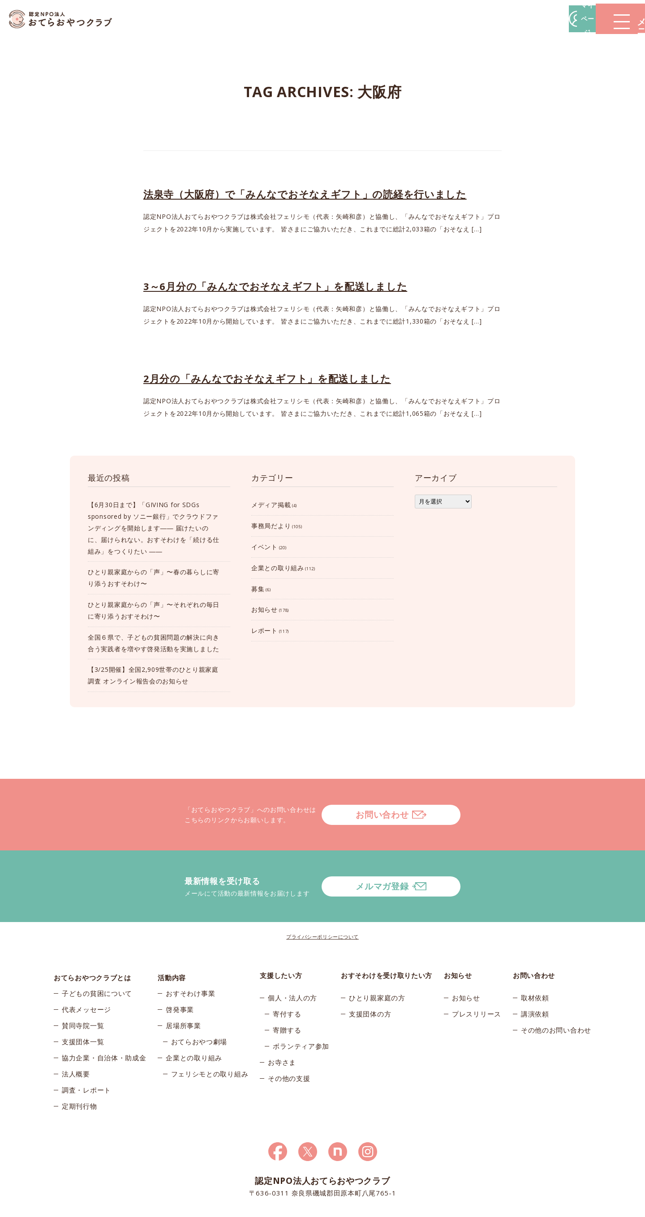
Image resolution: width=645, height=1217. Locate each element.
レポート (264, 630)
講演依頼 (535, 978)
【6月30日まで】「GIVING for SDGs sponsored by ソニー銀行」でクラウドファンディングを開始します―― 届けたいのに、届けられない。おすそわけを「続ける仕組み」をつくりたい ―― (153, 527)
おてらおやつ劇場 (199, 1010)
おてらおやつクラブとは (92, 939)
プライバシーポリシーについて (322, 900)
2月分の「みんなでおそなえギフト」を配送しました (267, 378)
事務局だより (271, 525)
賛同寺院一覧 (83, 994)
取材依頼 (535, 961)
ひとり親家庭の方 (377, 961)
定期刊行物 (79, 1074)
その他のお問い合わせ (556, 994)
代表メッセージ (86, 978)
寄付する (287, 978)
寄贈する (287, 994)
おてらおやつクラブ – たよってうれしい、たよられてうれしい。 (67, 19)
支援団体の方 (370, 978)
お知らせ (264, 609)
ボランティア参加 (301, 1010)
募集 (257, 589)
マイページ (509, 19)
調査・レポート (86, 1058)
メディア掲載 (271, 504)
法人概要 (76, 1042)
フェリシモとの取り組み (210, 1042)
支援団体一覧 (83, 1010)
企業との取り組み (277, 568)
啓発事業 (180, 978)
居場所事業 (183, 994)
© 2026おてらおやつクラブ (161, 1207)
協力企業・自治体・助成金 (104, 1026)
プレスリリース (476, 978)
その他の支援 (289, 1042)
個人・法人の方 (292, 961)
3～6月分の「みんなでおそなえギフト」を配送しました (275, 286)
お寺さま (282, 1026)
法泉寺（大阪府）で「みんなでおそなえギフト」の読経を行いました (305, 194)
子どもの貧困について (97, 961)
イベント (264, 546)
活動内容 (172, 939)
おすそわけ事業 (190, 961)
